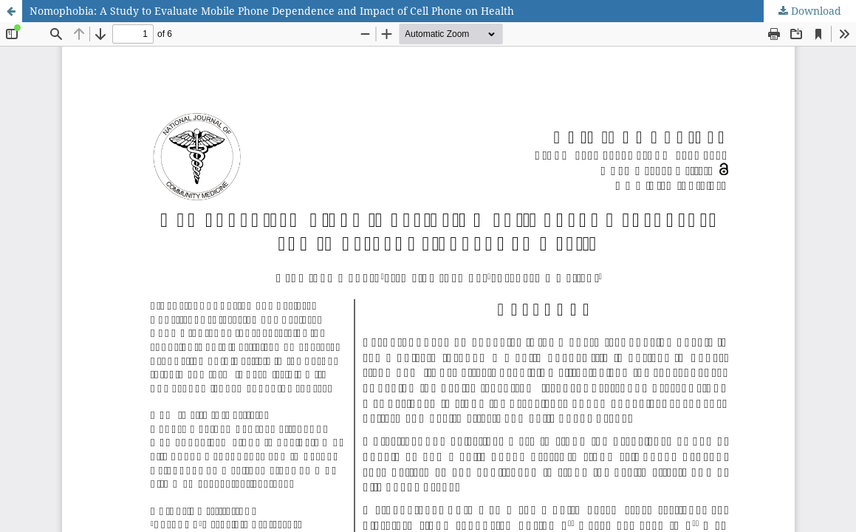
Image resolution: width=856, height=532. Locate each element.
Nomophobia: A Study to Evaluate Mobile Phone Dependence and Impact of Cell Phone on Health (272, 11)
